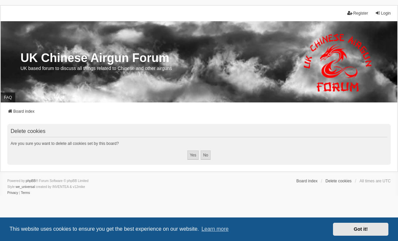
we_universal (25, 187)
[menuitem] (12, 193)
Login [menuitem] (383, 13)
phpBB (31, 181)
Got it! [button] (361, 229)
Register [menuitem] (357, 13)
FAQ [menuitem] (8, 97)
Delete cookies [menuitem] (338, 181)
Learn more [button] (215, 229)
